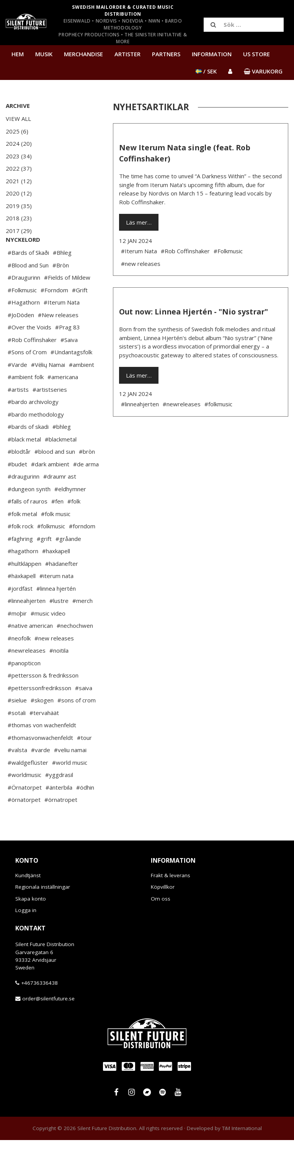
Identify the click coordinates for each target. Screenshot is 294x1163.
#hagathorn (23, 574)
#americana (62, 400)
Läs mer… (139, 222)
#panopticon (24, 686)
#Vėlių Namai (48, 387)
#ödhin (85, 810)
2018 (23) (19, 218)
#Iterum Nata (62, 325)
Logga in (25, 933)
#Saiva (69, 362)
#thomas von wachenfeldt (42, 748)
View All (18, 118)
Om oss (160, 921)
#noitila (59, 673)
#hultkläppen (24, 586)
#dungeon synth (29, 512)
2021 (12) (19, 181)
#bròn (87, 474)
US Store (256, 54)
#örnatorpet (24, 822)
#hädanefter (61, 586)
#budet (17, 487)
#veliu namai (70, 773)
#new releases (54, 661)
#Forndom (54, 313)
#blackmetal (61, 462)
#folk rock (20, 549)
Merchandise (83, 54)
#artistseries (50, 412)
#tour (84, 760)
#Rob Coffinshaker (32, 362)
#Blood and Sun (28, 288)
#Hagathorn (24, 325)
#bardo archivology (33, 424)
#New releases (58, 338)
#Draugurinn (24, 300)
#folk (73, 524)
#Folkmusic (22, 313)
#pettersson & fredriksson (43, 698)
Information (212, 54)
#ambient (81, 387)
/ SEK (206, 71)
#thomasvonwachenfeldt (40, 760)
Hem (17, 54)
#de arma (86, 487)
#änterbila (59, 810)
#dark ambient (50, 487)
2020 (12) (19, 193)
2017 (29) (19, 231)
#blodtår (19, 474)
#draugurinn (23, 499)
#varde (40, 773)
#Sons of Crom (27, 375)
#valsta (17, 773)
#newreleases (27, 673)
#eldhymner (70, 512)
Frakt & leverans (170, 898)
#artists (18, 412)
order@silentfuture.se (48, 1021)
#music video (48, 636)
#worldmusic (24, 797)
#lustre (59, 623)
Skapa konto (30, 921)
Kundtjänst (28, 898)
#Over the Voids (29, 350)
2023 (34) (19, 156)
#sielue (17, 723)
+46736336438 (39, 1005)
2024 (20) (19, 143)
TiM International (242, 1151)
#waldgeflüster (28, 785)
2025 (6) (17, 131)
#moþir (17, 636)
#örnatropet (60, 822)
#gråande (68, 561)
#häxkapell (22, 599)
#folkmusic (51, 549)
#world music (69, 785)
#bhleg (61, 449)
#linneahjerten (27, 623)
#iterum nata (56, 599)
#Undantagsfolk (71, 375)
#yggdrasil (59, 797)
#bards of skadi (28, 449)
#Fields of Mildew (67, 300)
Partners (166, 54)
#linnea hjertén (56, 611)
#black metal (24, 462)
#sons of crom (76, 723)
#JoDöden (21, 338)
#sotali (17, 735)
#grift (44, 561)
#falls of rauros (27, 524)
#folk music (55, 537)
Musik (43, 54)
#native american (30, 648)
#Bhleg (62, 275)
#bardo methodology (36, 437)
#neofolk (19, 661)
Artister (127, 54)
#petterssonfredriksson (39, 711)
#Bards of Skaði (28, 275)
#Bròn (60, 288)
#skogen (42, 723)
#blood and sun (54, 474)
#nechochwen (75, 648)
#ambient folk (26, 400)
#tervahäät (44, 735)
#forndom (82, 549)
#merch (82, 623)
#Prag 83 (67, 350)
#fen (57, 524)
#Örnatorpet (25, 810)
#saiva (83, 711)
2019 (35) (19, 206)
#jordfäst (20, 611)
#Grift (80, 313)
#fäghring (20, 561)
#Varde (17, 387)
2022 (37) (19, 168)
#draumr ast (59, 499)
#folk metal (22, 537)
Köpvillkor (163, 909)
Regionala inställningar (42, 909)
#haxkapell (56, 574)
